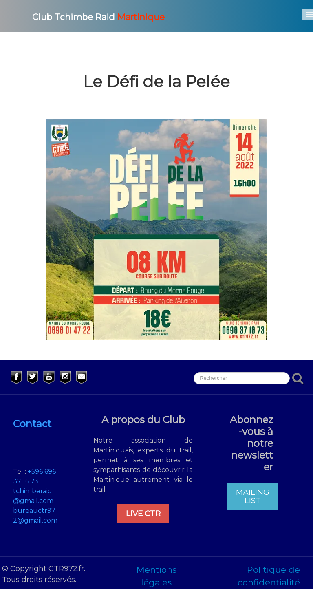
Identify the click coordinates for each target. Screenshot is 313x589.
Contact (32, 424)
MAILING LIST (252, 496)
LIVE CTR (143, 513)
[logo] (89, 16)
